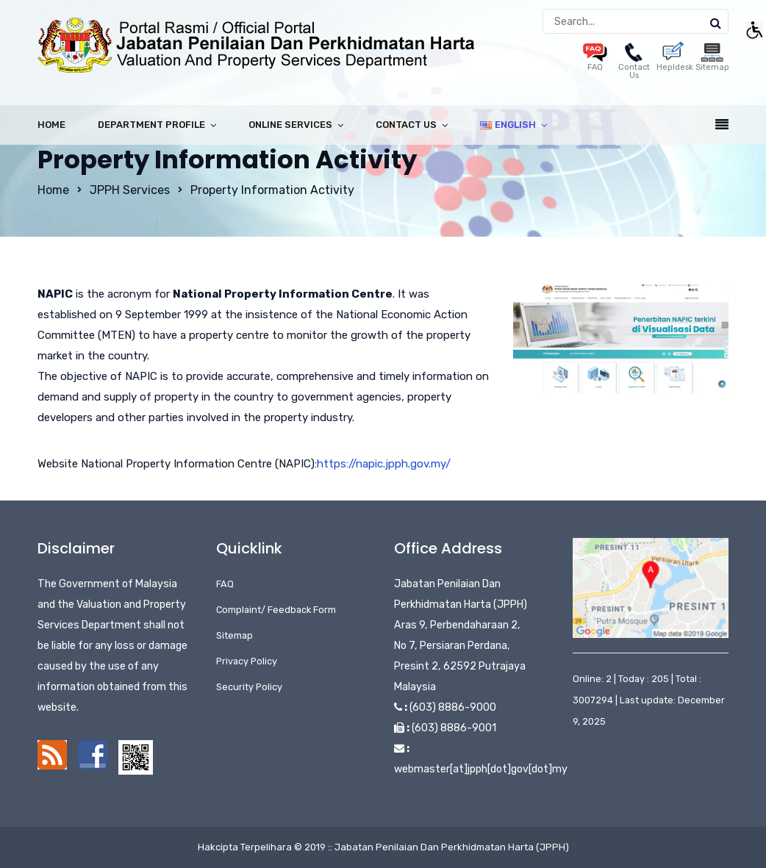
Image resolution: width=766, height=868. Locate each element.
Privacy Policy (246, 661)
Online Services (290, 124)
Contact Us (634, 63)
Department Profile (151, 124)
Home (51, 124)
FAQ (225, 583)
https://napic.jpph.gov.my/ (384, 463)
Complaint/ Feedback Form (276, 609)
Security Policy (249, 686)
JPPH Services (130, 190)
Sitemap (234, 635)
